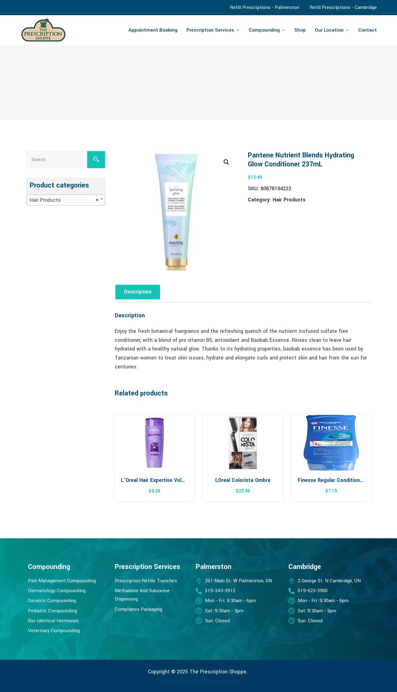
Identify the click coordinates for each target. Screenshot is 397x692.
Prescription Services (210, 30)
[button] (226, 162)
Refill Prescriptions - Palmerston (264, 7)
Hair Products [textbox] (64, 200)
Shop (300, 30)
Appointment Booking (152, 30)
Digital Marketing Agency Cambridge (198, 680)
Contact (367, 30)
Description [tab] (137, 291)
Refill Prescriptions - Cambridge (343, 7)
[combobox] (66, 200)
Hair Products (289, 199)
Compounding (264, 30)
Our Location (329, 30)
